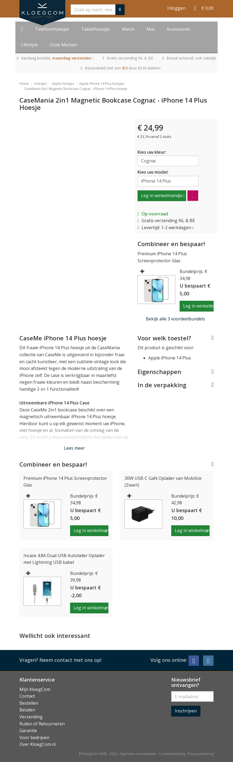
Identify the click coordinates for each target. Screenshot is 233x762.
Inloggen (176, 8)
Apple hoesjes (63, 83)
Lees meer (74, 448)
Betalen (27, 710)
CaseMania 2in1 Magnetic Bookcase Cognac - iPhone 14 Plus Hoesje (75, 88)
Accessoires (178, 29)
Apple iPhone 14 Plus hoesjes (101, 83)
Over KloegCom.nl (37, 744)
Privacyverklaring (201, 753)
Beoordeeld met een (122, 68)
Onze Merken (63, 45)
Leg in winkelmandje (161, 195)
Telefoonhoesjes (52, 29)
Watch (128, 29)
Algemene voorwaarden (137, 753)
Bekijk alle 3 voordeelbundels (175, 319)
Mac (150, 29)
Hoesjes (40, 83)
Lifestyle (29, 45)
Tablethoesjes (95, 29)
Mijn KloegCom (34, 689)
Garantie (28, 730)
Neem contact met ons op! (70, 660)
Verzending (31, 717)
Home (24, 83)
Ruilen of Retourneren (42, 724)
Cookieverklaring (172, 753)
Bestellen (28, 703)
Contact (27, 696)
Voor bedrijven (34, 737)
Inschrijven (186, 711)
